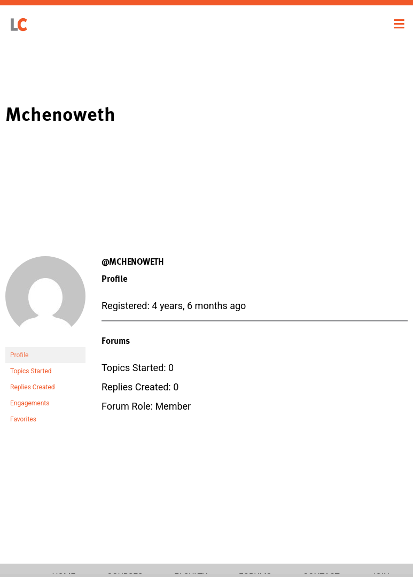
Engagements (29, 403)
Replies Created (32, 387)
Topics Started (31, 371)
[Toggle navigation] (399, 24)
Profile (19, 355)
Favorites (23, 419)
